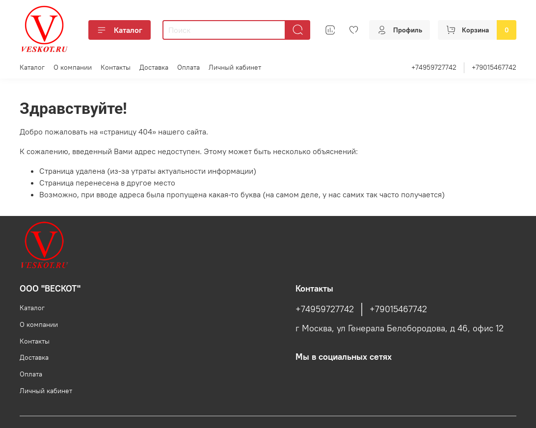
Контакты (116, 67)
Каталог (119, 30)
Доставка (153, 67)
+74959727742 (433, 67)
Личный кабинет (235, 67)
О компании (73, 67)
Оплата (188, 67)
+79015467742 (494, 67)
